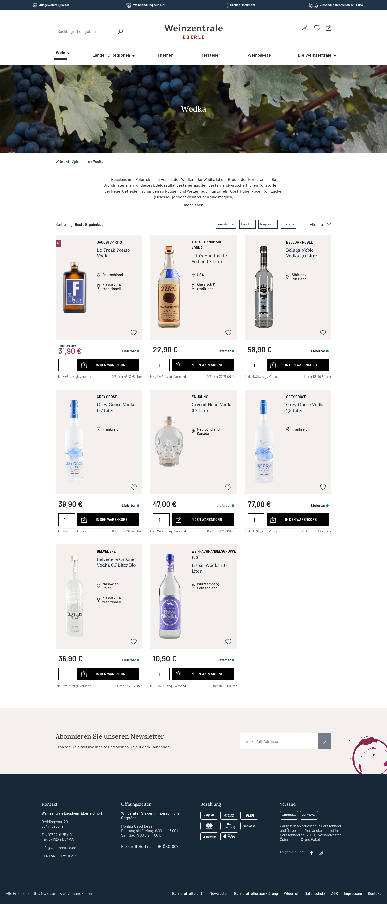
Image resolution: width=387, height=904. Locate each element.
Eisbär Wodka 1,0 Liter (209, 568)
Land (247, 224)
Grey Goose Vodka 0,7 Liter (116, 407)
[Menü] (317, 224)
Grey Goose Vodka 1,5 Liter (305, 407)
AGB (334, 893)
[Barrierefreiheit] (188, 893)
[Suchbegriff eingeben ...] (86, 31)
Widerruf (291, 893)
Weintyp (226, 224)
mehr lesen (193, 204)
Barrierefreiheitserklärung (256, 893)
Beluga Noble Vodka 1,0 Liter (301, 253)
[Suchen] (119, 31)
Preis (288, 224)
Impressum (353, 893)
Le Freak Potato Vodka (113, 253)
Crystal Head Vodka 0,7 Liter (212, 407)
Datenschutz (315, 893)
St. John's (200, 397)
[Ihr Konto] (305, 27)
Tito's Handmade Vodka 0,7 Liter (209, 258)
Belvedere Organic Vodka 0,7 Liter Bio (116, 562)
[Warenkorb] (328, 27)
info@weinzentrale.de (59, 847)
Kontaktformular (59, 856)
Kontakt (374, 893)
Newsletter (219, 893)
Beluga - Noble (299, 242)
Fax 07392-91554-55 (58, 839)
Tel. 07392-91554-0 (57, 834)
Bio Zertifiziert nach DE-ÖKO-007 (149, 846)
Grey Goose (107, 397)
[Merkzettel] (317, 27)
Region (268, 224)
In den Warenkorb (112, 365)
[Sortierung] (89, 224)
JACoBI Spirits (109, 242)
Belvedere (106, 551)
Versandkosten (80, 893)
